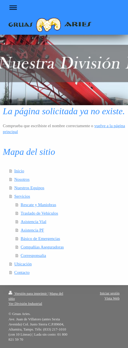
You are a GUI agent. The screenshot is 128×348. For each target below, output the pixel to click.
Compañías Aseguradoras (42, 247)
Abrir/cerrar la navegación (64, 7)
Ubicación (23, 264)
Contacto (22, 272)
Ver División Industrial (25, 303)
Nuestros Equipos (29, 188)
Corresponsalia (33, 255)
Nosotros (22, 179)
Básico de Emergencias (40, 238)
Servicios (22, 196)
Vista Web (112, 298)
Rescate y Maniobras (38, 204)
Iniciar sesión (110, 293)
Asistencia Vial (33, 221)
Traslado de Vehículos (39, 213)
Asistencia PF (32, 230)
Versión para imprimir (28, 293)
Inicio (19, 171)
